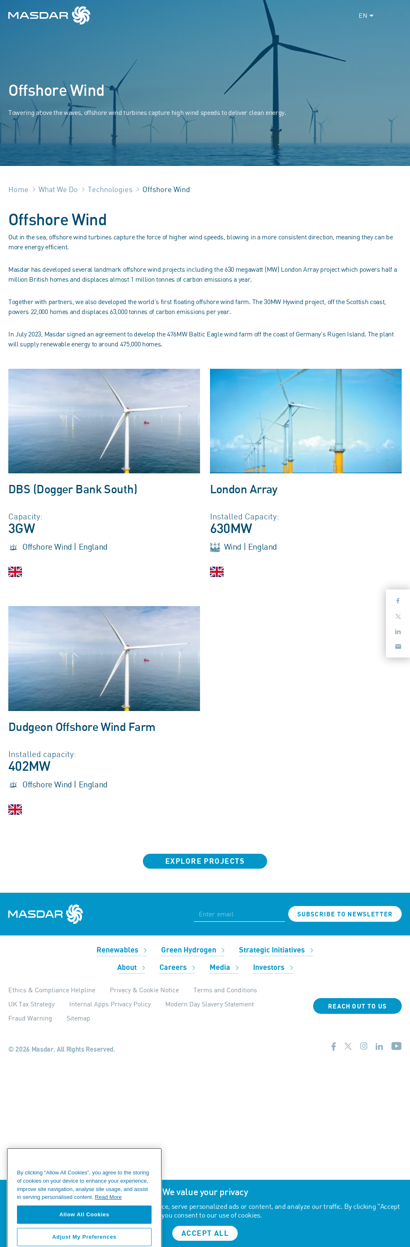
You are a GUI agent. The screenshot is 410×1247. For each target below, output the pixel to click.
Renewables (121, 950)
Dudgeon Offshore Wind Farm (81, 727)
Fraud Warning (30, 1018)
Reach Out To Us (357, 1006)
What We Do (58, 189)
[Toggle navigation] (394, 15)
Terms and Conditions (225, 990)
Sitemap (78, 1018)
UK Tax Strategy (31, 1004)
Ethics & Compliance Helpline (51, 990)
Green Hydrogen (192, 950)
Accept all (205, 1233)
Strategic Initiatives (276, 950)
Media (224, 968)
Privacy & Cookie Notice (144, 990)
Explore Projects (205, 861)
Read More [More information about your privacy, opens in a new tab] (108, 1230)
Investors (273, 968)
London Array (243, 490)
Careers (177, 968)
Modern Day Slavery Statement (209, 1004)
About (131, 968)
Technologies (110, 189)
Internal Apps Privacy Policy (110, 1004)
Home (18, 189)
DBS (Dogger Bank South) (72, 490)
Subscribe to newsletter (345, 914)
